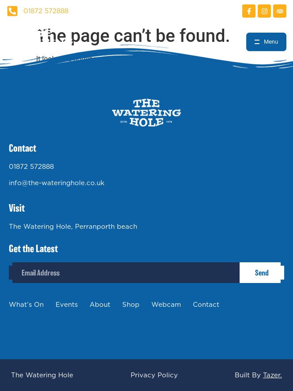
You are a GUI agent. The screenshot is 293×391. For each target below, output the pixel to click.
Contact (206, 304)
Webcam (166, 304)
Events (67, 304)
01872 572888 (31, 166)
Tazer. (272, 375)
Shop (130, 304)
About (100, 304)
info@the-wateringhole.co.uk (57, 182)
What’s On (26, 304)
